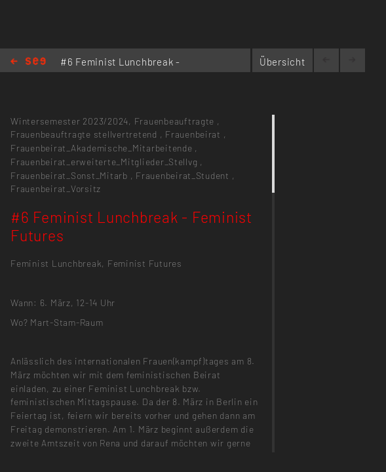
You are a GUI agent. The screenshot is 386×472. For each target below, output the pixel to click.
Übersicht (282, 62)
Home (28, 62)
